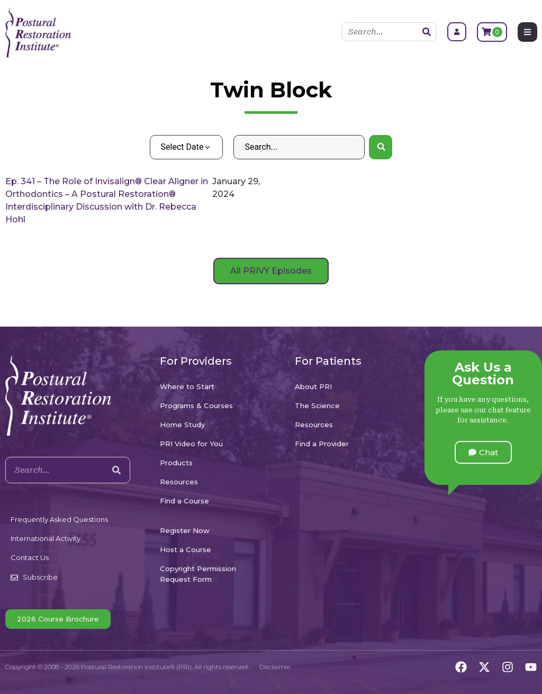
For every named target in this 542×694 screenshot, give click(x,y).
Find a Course (184, 501)
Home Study (182, 424)
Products (176, 462)
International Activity (45, 538)
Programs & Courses (196, 405)
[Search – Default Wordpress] (298, 147)
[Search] (426, 32)
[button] (483, 452)
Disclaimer (275, 667)
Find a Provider (322, 443)
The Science (317, 405)
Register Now (185, 530)
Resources (179, 481)
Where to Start (187, 386)
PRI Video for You (191, 443)
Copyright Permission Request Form (198, 573)
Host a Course (185, 549)
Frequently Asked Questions (59, 519)
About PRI (313, 386)
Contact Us (30, 557)
